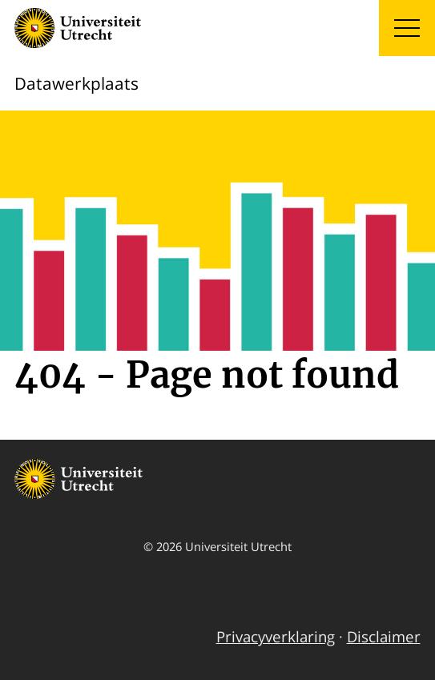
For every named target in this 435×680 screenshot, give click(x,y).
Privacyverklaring (275, 636)
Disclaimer (384, 636)
